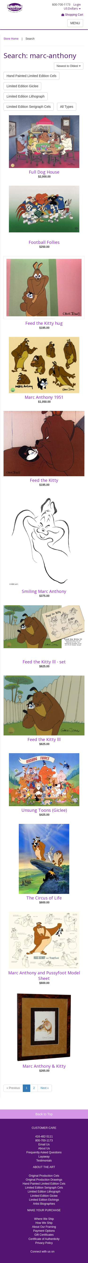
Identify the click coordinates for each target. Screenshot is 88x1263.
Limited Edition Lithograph (26, 96)
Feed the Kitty (44, 480)
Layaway (44, 1156)
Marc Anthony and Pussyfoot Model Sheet (44, 975)
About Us (44, 1148)
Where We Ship (44, 1219)
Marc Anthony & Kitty (44, 1066)
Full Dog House (44, 172)
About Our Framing (44, 1226)
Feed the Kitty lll (44, 739)
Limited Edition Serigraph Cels (29, 106)
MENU (75, 23)
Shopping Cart (72, 14)
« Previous (13, 1088)
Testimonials (44, 1160)
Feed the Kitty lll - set (44, 662)
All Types (66, 106)
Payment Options (44, 1230)
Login (77, 5)
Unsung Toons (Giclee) (44, 810)
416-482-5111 (44, 1136)
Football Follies (44, 242)
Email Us (44, 1144)
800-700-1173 (44, 1140)
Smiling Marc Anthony (44, 591)
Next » (45, 1088)
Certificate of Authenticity (43, 1239)
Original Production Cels (44, 1175)
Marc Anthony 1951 (44, 397)
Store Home (11, 38)
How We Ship (43, 1223)
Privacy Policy (44, 1243)
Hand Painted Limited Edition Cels (31, 76)
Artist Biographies (44, 1203)
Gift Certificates (44, 1234)
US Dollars (72, 8)
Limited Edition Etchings (44, 1199)
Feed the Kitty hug (44, 323)
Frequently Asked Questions (43, 1152)
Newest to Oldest (69, 66)
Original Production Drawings (44, 1179)
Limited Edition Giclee (22, 86)
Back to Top (44, 1114)
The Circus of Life (44, 898)
